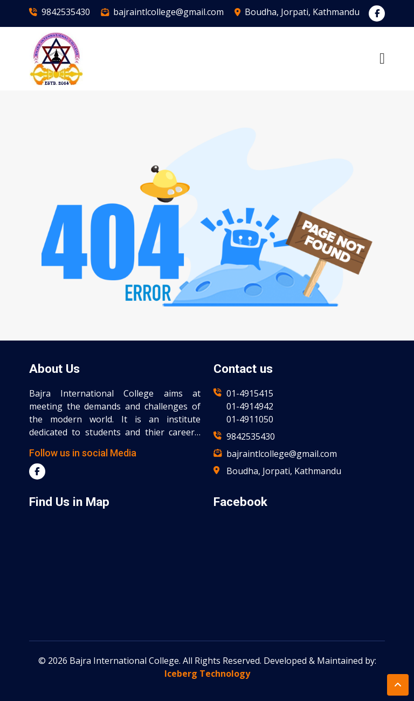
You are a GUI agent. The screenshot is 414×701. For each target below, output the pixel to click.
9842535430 (66, 12)
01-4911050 (249, 419)
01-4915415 (249, 393)
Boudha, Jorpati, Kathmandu (302, 12)
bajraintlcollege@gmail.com (168, 12)
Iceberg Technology (207, 673)
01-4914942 (249, 406)
